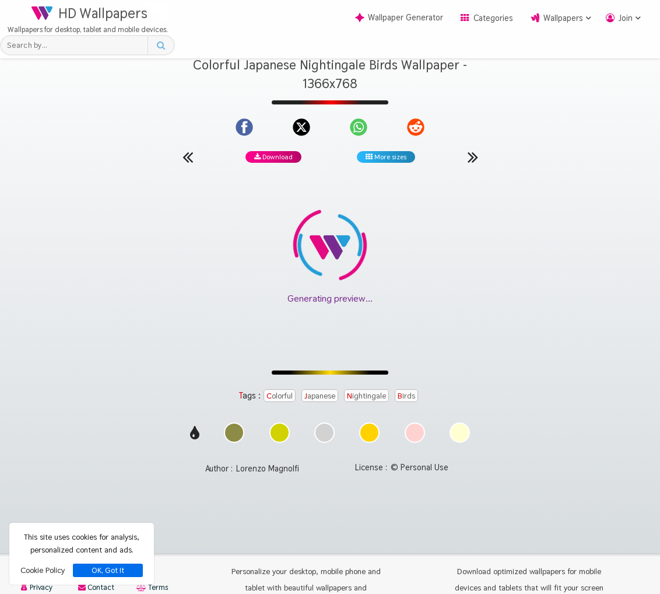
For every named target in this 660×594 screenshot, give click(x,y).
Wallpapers (563, 18)
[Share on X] (301, 127)
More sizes (386, 157)
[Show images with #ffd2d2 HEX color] (415, 440)
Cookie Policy (42, 570)
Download (273, 157)
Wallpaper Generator (399, 17)
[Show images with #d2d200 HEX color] (279, 440)
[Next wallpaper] (473, 157)
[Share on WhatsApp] (358, 127)
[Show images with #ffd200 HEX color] (369, 440)
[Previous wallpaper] (187, 157)
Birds (406, 395)
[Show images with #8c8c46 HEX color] (234, 440)
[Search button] (161, 45)
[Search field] (77, 45)
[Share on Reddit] (415, 127)
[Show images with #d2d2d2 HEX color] (324, 440)
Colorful (279, 395)
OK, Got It (108, 570)
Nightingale (366, 395)
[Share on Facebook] (244, 127)
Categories (493, 18)
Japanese (319, 395)
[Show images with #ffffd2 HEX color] (460, 440)
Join (626, 18)
